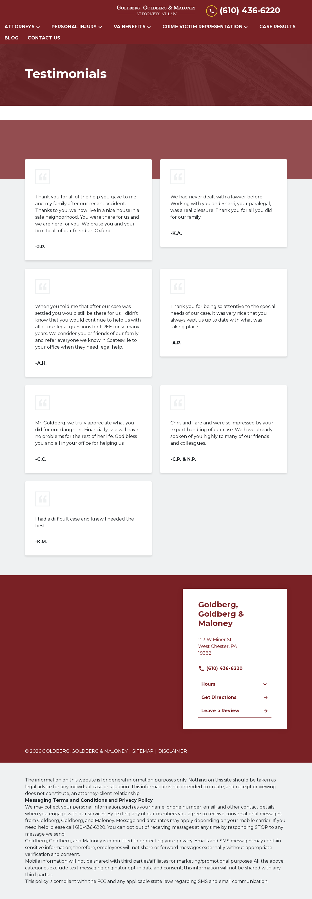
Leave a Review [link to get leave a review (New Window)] (234, 710)
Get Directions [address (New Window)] (234, 697)
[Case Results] (277, 26)
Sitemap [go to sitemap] (142, 751)
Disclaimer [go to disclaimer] (172, 751)
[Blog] (11, 38)
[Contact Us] (44, 38)
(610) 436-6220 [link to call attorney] (220, 668)
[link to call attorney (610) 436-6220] (243, 11)
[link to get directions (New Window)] (234, 648)
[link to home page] (156, 11)
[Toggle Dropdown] (40, 26)
